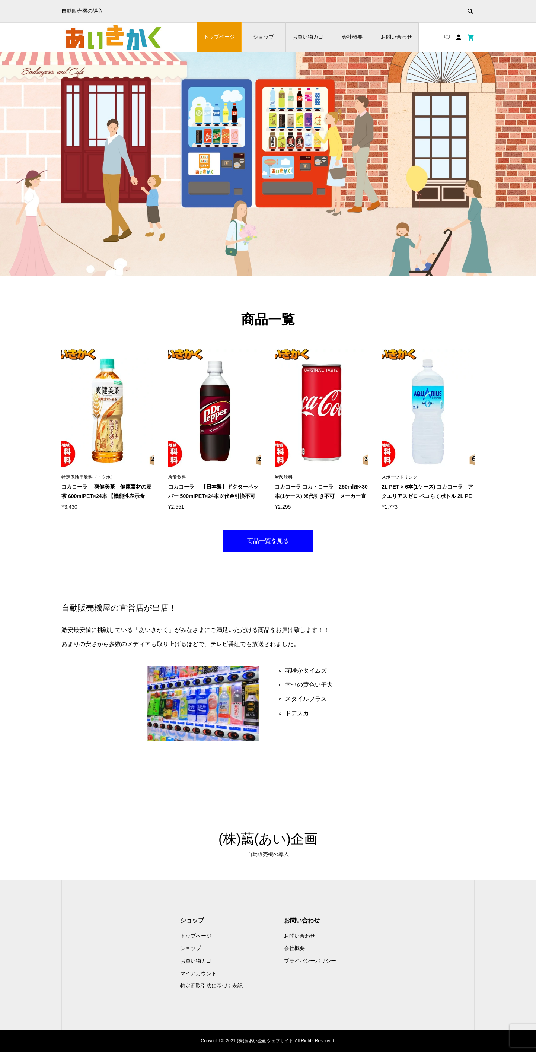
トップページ (219, 37)
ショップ (263, 37)
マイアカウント (198, 973)
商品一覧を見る (268, 541)
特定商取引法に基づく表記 (211, 986)
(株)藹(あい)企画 (268, 838)
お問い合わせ (396, 37)
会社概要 (352, 37)
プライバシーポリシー (310, 961)
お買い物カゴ (307, 37)
